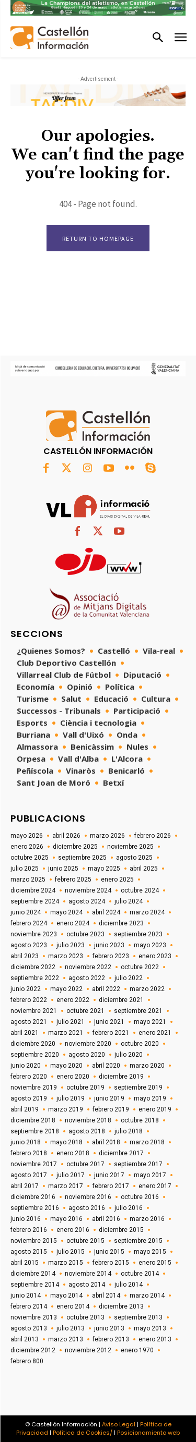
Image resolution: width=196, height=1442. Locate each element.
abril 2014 (106, 1295)
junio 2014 (25, 1295)
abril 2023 (24, 956)
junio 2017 (109, 1175)
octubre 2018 (140, 1120)
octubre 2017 (85, 1164)
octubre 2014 (140, 1273)
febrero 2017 (111, 1186)
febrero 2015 (111, 1263)
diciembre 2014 (32, 1273)
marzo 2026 (107, 836)
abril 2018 (106, 1142)
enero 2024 (72, 923)
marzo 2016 (147, 1219)
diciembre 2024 (32, 890)
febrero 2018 (28, 1153)
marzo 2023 (65, 956)
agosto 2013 (28, 1328)
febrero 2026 (152, 836)
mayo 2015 (150, 1252)
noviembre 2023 (33, 934)
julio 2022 (128, 978)
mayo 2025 (104, 868)
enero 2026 (26, 847)
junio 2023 (109, 945)
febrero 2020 (28, 1076)
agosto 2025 (134, 857)
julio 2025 (24, 868)
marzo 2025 (27, 879)
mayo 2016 (66, 1219)
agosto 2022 (86, 978)
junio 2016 (25, 1219)
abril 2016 (106, 1219)
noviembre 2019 (33, 1087)
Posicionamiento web (148, 1432)
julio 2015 (70, 1252)
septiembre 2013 (138, 1317)
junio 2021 (109, 1022)
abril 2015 (24, 1263)
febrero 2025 (73, 879)
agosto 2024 (86, 901)
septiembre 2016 (34, 1208)
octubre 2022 (140, 967)
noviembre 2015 (33, 1241)
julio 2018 (128, 1131)
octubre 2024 (140, 890)
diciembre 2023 (121, 923)
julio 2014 (128, 1284)
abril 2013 (24, 1339)
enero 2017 (155, 1186)
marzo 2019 (65, 1109)
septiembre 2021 (138, 1011)
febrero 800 (26, 1361)
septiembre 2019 (138, 1087)
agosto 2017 (28, 1175)
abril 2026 (66, 836)
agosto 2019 (28, 1098)
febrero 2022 (28, 1000)
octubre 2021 (85, 1011)
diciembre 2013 (121, 1306)
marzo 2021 (65, 1033)
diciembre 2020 (32, 1044)
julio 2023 (70, 945)
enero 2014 (72, 1306)
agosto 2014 (86, 1284)
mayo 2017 (150, 1175)
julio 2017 (70, 1175)
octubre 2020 (140, 1044)
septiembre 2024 (34, 901)
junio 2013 (109, 1328)
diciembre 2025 (75, 847)
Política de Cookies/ (82, 1432)
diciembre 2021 (121, 1000)
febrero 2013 (111, 1339)
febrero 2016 (28, 1230)
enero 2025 (117, 879)
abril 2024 (106, 912)
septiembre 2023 (138, 934)
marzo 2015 (65, 1263)
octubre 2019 (85, 1087)
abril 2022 (106, 989)
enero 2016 (72, 1230)
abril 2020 (106, 1065)
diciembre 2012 (32, 1350)
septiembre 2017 (138, 1164)
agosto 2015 (28, 1252)
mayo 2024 (66, 912)
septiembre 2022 (34, 978)
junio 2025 (63, 868)
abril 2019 (24, 1109)
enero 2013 (155, 1339)
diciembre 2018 (32, 1120)
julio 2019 (70, 1098)
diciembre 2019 (121, 1076)
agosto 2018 (86, 1131)
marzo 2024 (147, 912)
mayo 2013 (150, 1328)
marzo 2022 (147, 989)
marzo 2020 (147, 1065)
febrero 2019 (111, 1109)
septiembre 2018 (34, 1131)
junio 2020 (25, 1065)
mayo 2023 (150, 945)
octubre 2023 (85, 934)
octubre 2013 (85, 1317)
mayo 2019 (150, 1098)
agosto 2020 (86, 1055)
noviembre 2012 (88, 1350)
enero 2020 (72, 1076)
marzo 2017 (65, 1186)
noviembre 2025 (130, 847)
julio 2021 (70, 1022)
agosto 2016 (86, 1208)
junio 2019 (109, 1098)
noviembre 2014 (88, 1273)
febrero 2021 (111, 1033)
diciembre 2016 (32, 1197)
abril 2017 (24, 1186)
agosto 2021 (28, 1022)
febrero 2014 (28, 1306)
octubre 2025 (29, 857)
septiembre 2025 (82, 857)
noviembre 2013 (33, 1317)
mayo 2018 (66, 1142)
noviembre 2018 (88, 1120)
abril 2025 (144, 868)
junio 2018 (25, 1142)
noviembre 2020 (88, 1044)
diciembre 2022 (32, 967)
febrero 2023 (111, 956)
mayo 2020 (66, 1065)
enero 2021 (155, 1033)
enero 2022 (72, 1000)
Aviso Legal (118, 1424)
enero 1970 (137, 1350)
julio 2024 (128, 901)
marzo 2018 (147, 1142)
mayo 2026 (26, 836)
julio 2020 (128, 1055)
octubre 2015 (85, 1241)
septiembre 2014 (34, 1284)
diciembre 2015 (121, 1230)
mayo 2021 (150, 1022)
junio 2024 (25, 912)
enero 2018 (72, 1153)
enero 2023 (155, 956)
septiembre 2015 (138, 1241)
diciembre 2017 (121, 1153)
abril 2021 (24, 1033)
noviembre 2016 (88, 1197)
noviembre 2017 (33, 1164)
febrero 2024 (28, 923)
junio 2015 (109, 1252)
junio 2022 (25, 989)
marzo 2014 (147, 1295)
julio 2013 (70, 1328)
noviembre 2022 (88, 967)
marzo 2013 (65, 1339)
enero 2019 (155, 1109)
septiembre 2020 (34, 1055)
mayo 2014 (66, 1295)
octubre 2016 (140, 1197)
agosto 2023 (28, 945)
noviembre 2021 (33, 1011)
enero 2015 (155, 1263)
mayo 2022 (66, 989)
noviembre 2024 (88, 890)
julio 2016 (128, 1208)
